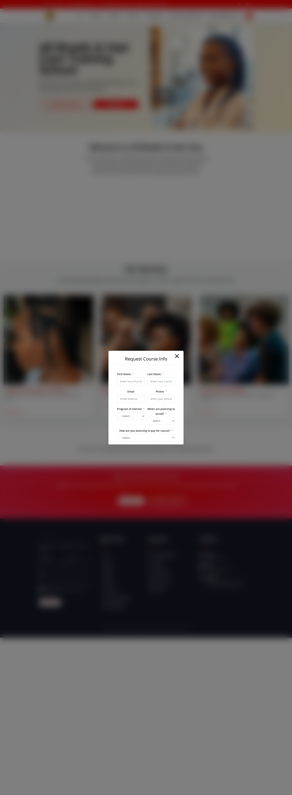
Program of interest (129, 409)
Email (130, 391)
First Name (124, 374)
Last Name (154, 374)
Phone (160, 391)
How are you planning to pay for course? (144, 430)
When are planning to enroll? (161, 411)
